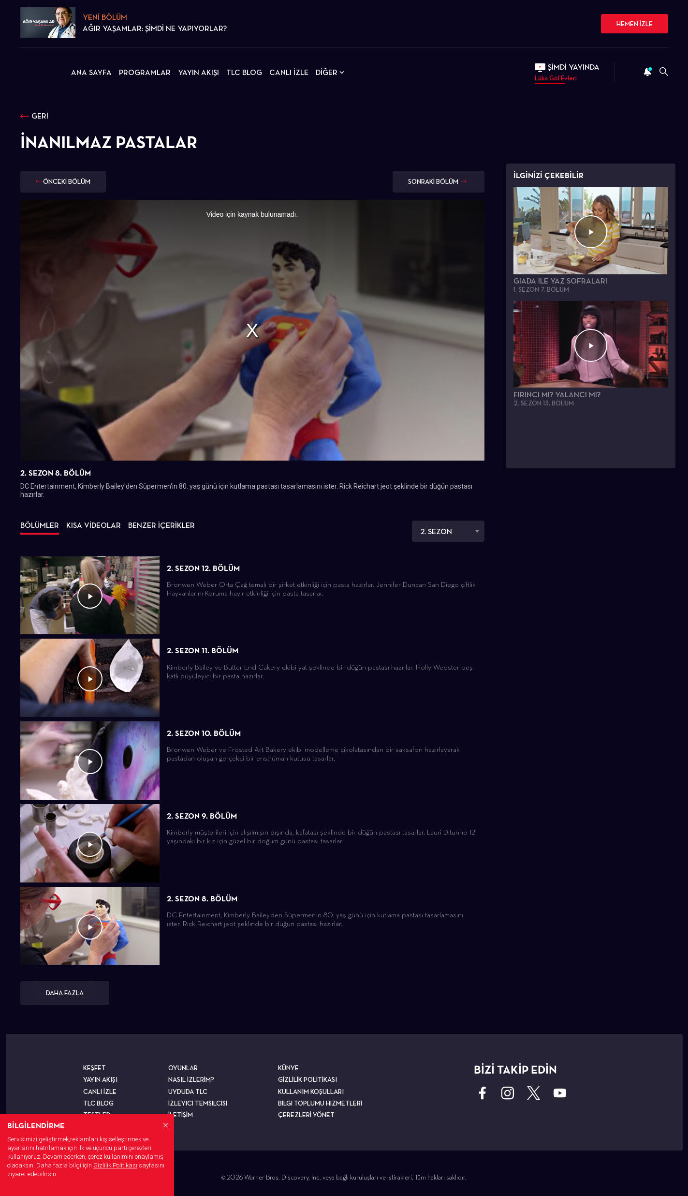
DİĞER (331, 72)
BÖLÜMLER (39, 525)
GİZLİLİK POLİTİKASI (307, 1079)
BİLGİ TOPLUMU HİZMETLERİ (320, 1103)
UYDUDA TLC (187, 1091)
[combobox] (448, 531)
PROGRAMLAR (145, 72)
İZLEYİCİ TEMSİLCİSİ (197, 1103)
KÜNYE (288, 1068)
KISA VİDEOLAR (93, 525)
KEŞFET (94, 1068)
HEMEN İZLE (634, 24)
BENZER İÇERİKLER (161, 525)
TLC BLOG (244, 72)
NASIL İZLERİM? (191, 1079)
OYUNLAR (183, 1068)
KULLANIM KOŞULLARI (311, 1091)
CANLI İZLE (288, 72)
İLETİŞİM (180, 1115)
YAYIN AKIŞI (198, 72)
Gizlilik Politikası (115, 1165)
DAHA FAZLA (65, 993)
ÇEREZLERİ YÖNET (306, 1115)
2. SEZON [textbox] (436, 531)
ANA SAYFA (91, 72)
